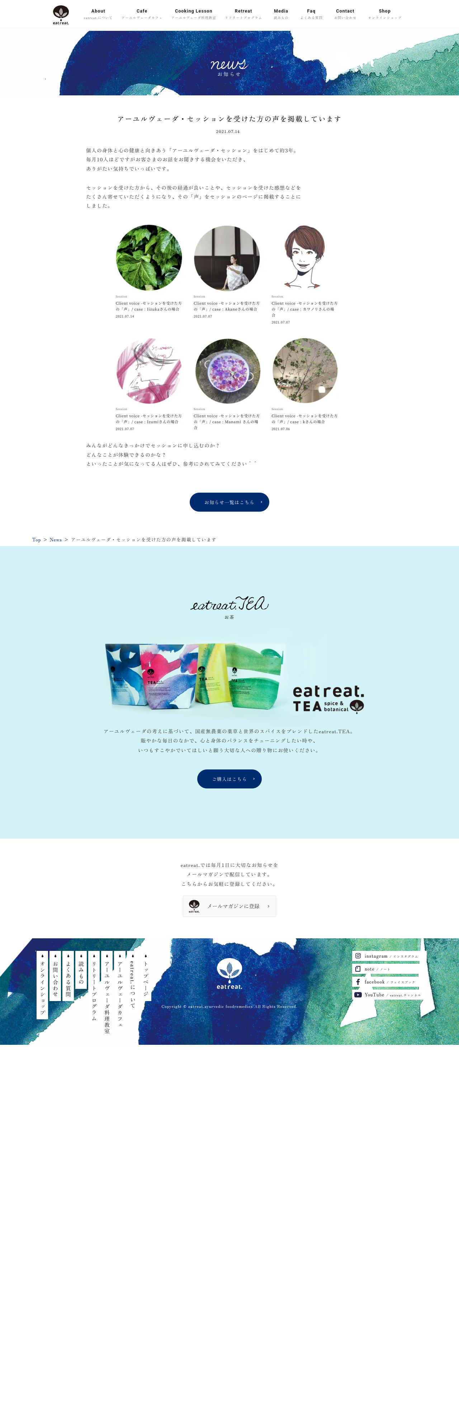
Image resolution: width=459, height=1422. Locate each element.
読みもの (81, 973)
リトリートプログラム (94, 991)
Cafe (142, 14)
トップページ (146, 979)
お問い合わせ (55, 979)
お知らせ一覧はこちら (229, 502)
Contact (345, 14)
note (378, 968)
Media (281, 14)
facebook (390, 981)
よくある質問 (68, 979)
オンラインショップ (42, 988)
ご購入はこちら (229, 779)
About (98, 14)
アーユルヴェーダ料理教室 (107, 997)
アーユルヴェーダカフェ (120, 994)
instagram (391, 955)
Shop (385, 14)
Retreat (243, 14)
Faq (311, 14)
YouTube (393, 994)
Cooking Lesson (193, 14)
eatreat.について (133, 985)
